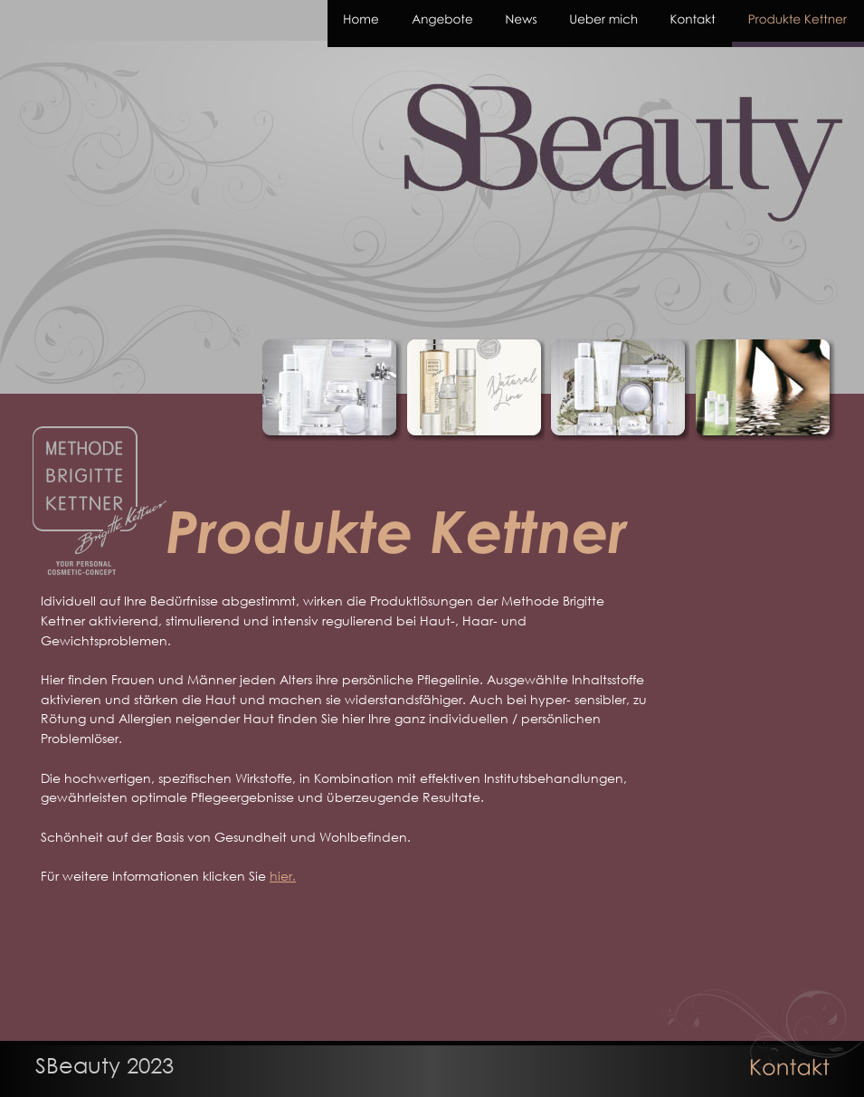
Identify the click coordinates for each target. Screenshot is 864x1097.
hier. (283, 875)
